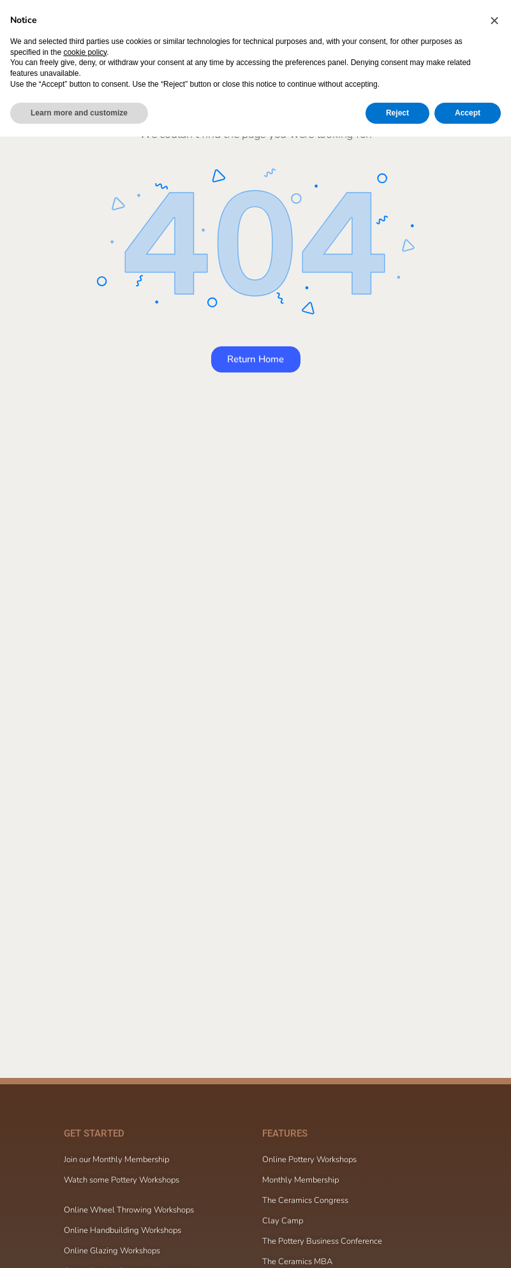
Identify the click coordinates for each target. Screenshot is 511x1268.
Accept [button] (467, 1244)
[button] (494, 1152)
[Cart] (442, 24)
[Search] (405, 24)
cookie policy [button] (85, 1183)
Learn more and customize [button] (79, 1244)
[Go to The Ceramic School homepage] (108, 23)
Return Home (255, 359)
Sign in (477, 24)
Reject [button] (397, 1244)
